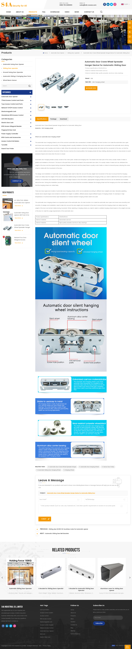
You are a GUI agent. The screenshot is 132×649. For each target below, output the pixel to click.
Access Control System (46, 613)
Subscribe (99, 623)
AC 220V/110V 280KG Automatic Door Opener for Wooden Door (22, 201)
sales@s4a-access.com (88, 5)
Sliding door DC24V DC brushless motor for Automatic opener (68, 529)
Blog (72, 628)
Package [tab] (53, 119)
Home (8, 12)
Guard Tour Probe (7, 148)
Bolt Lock (42, 634)
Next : (40, 534)
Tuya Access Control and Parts (12, 104)
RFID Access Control (45, 619)
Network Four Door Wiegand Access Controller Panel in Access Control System (22, 238)
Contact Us (89, 12)
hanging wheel (69, 470)
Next (130, 577)
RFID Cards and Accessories (11, 137)
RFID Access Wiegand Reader (11, 126)
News (77, 12)
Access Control (44, 616)
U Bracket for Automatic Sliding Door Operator (81, 589)
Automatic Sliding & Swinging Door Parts (17, 76)
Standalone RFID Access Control (12, 115)
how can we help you (17, 169)
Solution (73, 622)
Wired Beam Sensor (10, 80)
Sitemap (73, 631)
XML (40, 646)
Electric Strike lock (45, 637)
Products (33, 12)
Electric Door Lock (7, 123)
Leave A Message (121, 647)
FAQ (43, 12)
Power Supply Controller (9, 134)
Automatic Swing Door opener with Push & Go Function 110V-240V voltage (21, 214)
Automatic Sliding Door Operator (20, 589)
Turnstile (4, 145)
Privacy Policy (47, 646)
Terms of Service (75, 634)
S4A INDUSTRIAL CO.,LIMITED (12, 607)
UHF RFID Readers (7, 119)
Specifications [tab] (42, 119)
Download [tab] (63, 119)
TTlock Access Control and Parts (12, 100)
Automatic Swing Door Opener (13, 64)
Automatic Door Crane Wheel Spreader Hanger (62, 467)
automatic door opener (47, 631)
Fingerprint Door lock (8, 130)
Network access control (46, 628)
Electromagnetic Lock (8, 111)
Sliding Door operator (74, 53)
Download (55, 12)
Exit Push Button (44, 610)
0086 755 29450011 (66, 5)
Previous (2, 577)
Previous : (42, 529)
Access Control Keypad (46, 625)
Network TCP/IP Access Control (12, 108)
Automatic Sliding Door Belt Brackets (57, 534)
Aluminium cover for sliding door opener (111, 589)
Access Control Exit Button (10, 141)
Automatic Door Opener (57, 53)
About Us (20, 12)
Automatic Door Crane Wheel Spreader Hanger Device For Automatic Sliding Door (22, 226)
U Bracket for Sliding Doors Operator (50, 589)
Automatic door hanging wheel (89, 467)
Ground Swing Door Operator (13, 72)
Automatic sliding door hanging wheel (48, 470)
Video (67, 12)
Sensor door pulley (108, 467)
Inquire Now (91, 88)
